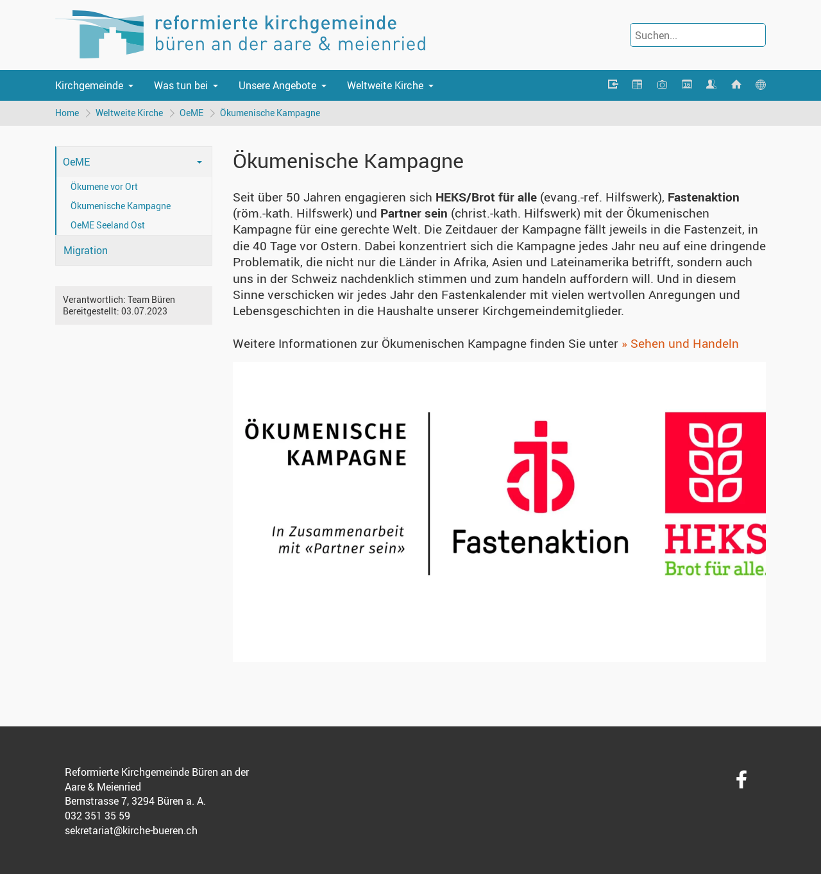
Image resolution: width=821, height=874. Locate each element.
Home (67, 113)
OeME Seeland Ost (108, 225)
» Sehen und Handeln (680, 343)
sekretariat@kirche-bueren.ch (131, 830)
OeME (191, 113)
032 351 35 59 (97, 816)
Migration (85, 250)
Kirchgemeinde (89, 85)
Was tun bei (181, 85)
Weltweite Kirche (385, 85)
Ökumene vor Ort (104, 186)
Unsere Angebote (277, 85)
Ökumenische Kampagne (270, 113)
